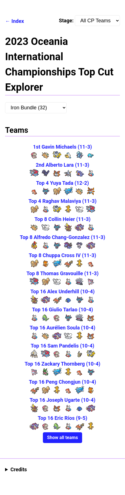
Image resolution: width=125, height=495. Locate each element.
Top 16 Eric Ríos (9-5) (62, 418)
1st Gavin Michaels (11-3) (62, 147)
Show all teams (62, 437)
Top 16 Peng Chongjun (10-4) (62, 382)
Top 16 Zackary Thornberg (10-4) (62, 364)
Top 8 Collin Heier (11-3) (62, 219)
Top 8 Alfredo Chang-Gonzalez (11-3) (62, 237)
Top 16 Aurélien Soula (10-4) (62, 328)
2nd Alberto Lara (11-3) (62, 165)
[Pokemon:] (36, 107)
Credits (18, 469)
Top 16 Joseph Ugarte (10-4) (62, 400)
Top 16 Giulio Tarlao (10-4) (62, 309)
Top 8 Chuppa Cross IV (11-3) (62, 255)
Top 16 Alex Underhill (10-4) (62, 291)
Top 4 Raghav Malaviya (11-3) (62, 201)
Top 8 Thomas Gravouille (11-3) (63, 273)
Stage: (89, 20)
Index (17, 21)
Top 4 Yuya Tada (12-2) (62, 183)
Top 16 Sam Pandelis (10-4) (62, 346)
